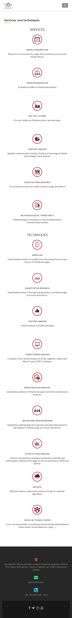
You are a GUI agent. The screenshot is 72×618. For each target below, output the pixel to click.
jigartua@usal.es (36, 582)
